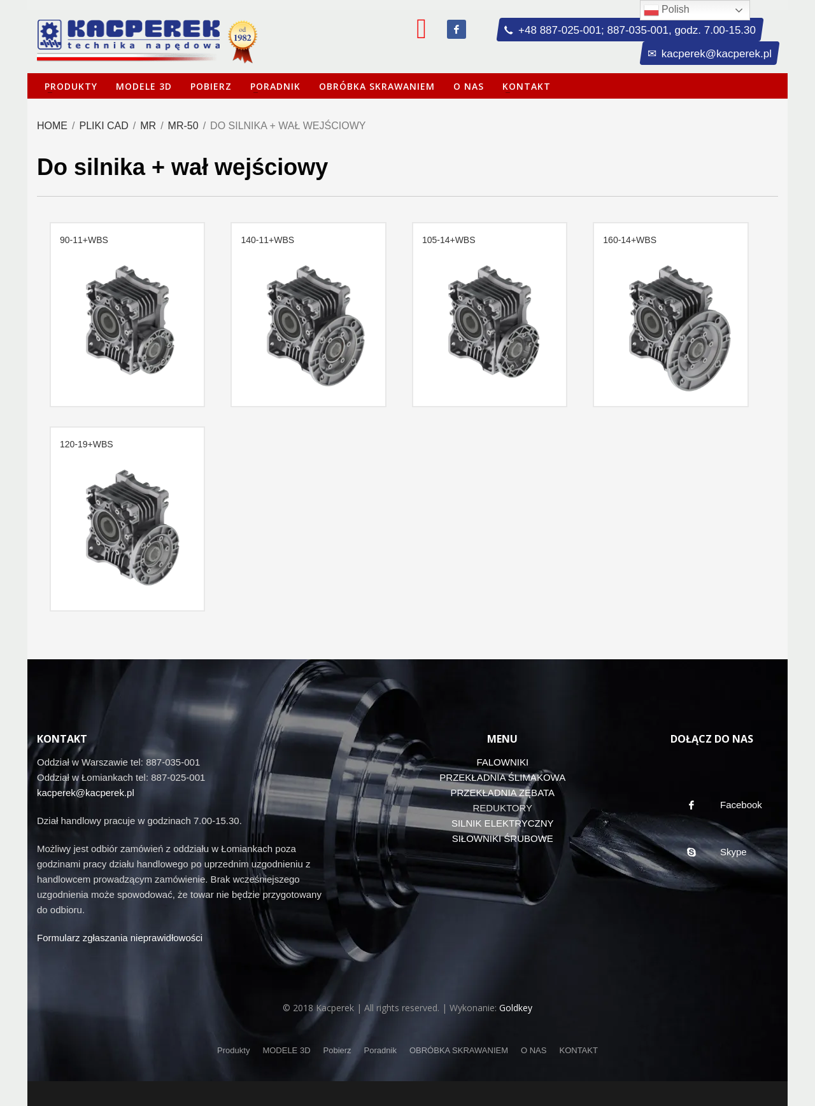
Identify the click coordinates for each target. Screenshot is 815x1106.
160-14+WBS (629, 240)
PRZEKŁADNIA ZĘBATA (502, 792)
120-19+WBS (86, 444)
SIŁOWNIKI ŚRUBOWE (502, 838)
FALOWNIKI (502, 762)
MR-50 (183, 125)
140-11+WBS (267, 240)
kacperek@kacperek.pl (85, 792)
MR (148, 125)
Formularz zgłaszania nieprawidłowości (119, 937)
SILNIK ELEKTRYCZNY (502, 823)
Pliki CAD (103, 125)
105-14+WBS (449, 240)
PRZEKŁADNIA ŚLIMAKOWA (502, 777)
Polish (667, 10)
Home (52, 125)
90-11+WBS (84, 240)
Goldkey (515, 1008)
